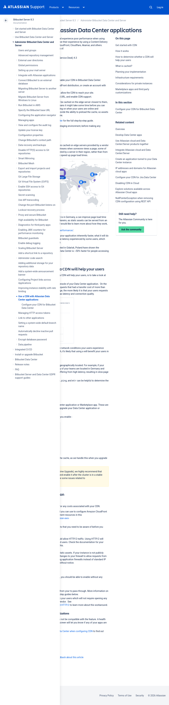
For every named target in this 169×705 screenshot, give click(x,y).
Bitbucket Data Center (26, 359)
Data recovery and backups (32, 145)
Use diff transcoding (28, 200)
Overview (120, 129)
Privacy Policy (106, 695)
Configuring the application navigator (37, 115)
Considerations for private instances (133, 83)
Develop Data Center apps (128, 135)
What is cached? (124, 66)
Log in (160, 7)
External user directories (30, 60)
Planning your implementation (131, 71)
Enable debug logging (29, 243)
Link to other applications (31, 318)
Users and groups (27, 50)
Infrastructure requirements (129, 77)
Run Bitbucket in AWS (29, 105)
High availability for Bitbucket (33, 220)
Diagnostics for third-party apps (34, 225)
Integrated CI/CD (23, 349)
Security (140, 695)
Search (151, 7)
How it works (122, 51)
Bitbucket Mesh (26, 163)
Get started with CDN (126, 45)
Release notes (22, 364)
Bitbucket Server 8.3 (23, 19)
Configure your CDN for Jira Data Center (135, 177)
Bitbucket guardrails (28, 238)
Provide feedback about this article (66, 657)
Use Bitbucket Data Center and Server (34, 37)
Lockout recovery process (31, 210)
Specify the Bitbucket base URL (34, 110)
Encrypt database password (32, 339)
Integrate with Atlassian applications (36, 75)
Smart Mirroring (26, 158)
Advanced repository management (36, 55)
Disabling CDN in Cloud (127, 183)
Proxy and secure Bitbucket (32, 215)
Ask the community (131, 229)
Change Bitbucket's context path (34, 140)
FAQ (17, 369)
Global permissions (28, 65)
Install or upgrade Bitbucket (29, 354)
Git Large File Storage (29, 176)
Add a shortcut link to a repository (35, 253)
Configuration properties (30, 135)
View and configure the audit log (34, 125)
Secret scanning (26, 195)
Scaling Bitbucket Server (30, 248)
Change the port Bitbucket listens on (36, 205)
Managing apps (26, 120)
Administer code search (30, 258)
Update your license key (30, 130)
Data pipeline (25, 344)
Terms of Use (124, 695)
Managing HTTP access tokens (34, 313)
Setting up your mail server (32, 70)
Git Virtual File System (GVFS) (33, 181)
